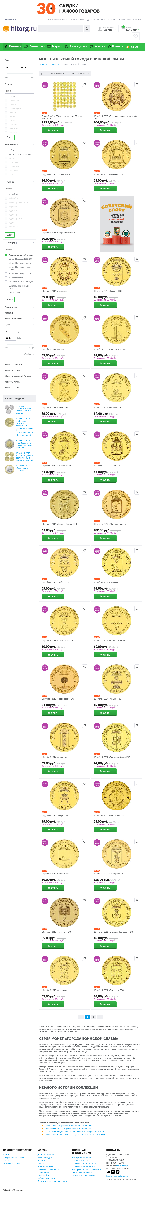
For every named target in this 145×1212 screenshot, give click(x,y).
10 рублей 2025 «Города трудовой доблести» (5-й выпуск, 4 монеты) (24, 456)
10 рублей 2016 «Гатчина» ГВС (56, 932)
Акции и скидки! (77, 19)
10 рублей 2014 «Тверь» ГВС (55, 815)
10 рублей (13, 194)
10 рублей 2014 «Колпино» (54, 757)
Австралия (14, 100)
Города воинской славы (21, 255)
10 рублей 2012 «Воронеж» (106, 582)
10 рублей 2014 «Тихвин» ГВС (108, 291)
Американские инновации (21, 282)
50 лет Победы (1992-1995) (21, 259)
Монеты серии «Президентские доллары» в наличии (69, 1126)
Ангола (12, 120)
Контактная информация (117, 1176)
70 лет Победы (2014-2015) (21, 274)
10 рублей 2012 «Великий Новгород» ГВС (113, 932)
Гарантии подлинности (48, 1169)
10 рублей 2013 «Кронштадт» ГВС (110, 349)
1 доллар (13, 214)
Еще (10, 137)
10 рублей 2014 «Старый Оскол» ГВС (59, 524)
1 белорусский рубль (18, 202)
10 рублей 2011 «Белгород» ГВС (109, 873)
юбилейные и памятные (20, 154)
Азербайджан (15, 109)
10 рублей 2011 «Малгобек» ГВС (109, 815)
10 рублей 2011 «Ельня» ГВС (107, 466)
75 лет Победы (16, 278)
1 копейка (13, 230)
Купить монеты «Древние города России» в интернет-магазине (74, 1131)
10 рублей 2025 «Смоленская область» (23, 468)
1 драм (12, 222)
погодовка (13, 162)
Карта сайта (43, 1175)
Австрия (12, 104)
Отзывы (137, 19)
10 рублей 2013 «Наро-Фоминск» (109, 640)
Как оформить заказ (57, 19)
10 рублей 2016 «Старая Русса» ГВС (59, 233)
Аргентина (13, 129)
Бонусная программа (82, 1172)
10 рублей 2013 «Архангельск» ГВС (58, 640)
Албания (13, 113)
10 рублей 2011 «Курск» (53, 349)
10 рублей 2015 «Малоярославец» (110, 524)
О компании (125, 19)
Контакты (112, 19)
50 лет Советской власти (20, 263)
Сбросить (30, 354)
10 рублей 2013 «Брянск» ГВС (56, 873)
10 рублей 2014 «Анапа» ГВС (107, 699)
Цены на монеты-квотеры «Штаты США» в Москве (68, 1128)
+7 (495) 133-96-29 (115, 1160)
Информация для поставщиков (86, 1169)
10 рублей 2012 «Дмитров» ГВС (109, 990)
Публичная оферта (46, 1178)
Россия (12, 96)
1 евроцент (14, 226)
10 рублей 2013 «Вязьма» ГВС (108, 407)
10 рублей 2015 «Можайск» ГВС (109, 174)
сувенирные (14, 170)
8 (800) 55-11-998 (114, 1154)
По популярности (57, 73)
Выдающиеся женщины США (20, 287)
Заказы (6, 1160)
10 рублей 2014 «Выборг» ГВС (56, 582)
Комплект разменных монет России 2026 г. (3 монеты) (24, 409)
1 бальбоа (13, 198)
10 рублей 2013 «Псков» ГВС (55, 407)
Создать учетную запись (14, 1157)
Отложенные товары (13, 1163)
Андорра (13, 125)
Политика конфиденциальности (52, 1181)
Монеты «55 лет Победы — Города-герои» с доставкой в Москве (75, 1134)
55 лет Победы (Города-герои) (20, 268)
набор (11, 150)
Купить (54, 130)
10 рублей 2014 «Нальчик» (54, 291)
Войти (6, 1154)
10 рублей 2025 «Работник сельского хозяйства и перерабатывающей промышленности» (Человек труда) (24, 427)
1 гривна (13, 206)
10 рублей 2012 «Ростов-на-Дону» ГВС (112, 757)
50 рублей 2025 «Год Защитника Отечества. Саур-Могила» (24, 444)
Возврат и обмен (45, 1166)
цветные (13, 174)
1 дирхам (13, 210)
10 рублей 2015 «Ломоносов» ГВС (58, 699)
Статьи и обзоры (80, 1160)
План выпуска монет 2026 (84, 1163)
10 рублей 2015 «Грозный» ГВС (56, 174)
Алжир (12, 116)
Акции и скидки (45, 1157)
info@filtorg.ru (122, 1166)
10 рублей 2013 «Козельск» (54, 990)
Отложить (84, 84)
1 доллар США (16, 218)
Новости (41, 1160)
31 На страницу (80, 73)
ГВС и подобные (16, 292)
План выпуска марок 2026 (84, 1166)
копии (11, 158)
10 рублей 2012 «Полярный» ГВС (57, 466)
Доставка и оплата (96, 19)
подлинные (14, 166)
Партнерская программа (83, 1175)
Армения (13, 133)
